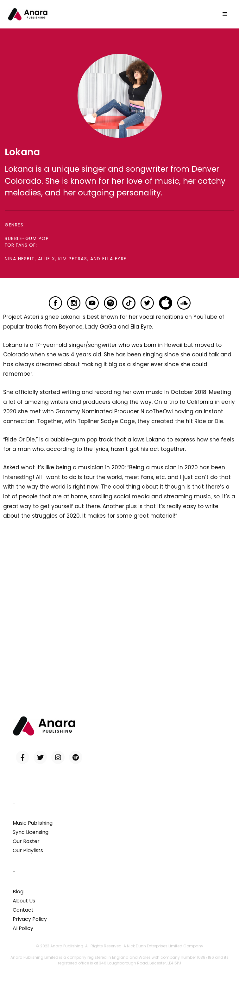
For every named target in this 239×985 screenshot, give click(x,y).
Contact (23, 910)
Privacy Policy (30, 919)
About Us (24, 900)
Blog (18, 891)
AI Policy (23, 928)
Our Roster (26, 841)
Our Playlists (28, 850)
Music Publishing (33, 823)
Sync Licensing (30, 832)
